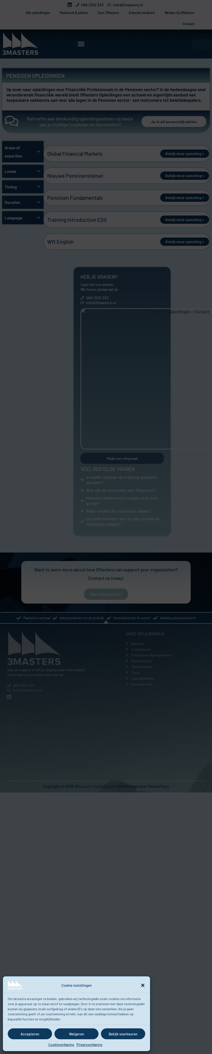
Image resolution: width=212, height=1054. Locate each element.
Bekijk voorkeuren (123, 1034)
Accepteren (30, 1034)
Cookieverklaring (61, 1045)
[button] (142, 985)
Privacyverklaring (89, 1045)
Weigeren (76, 1034)
